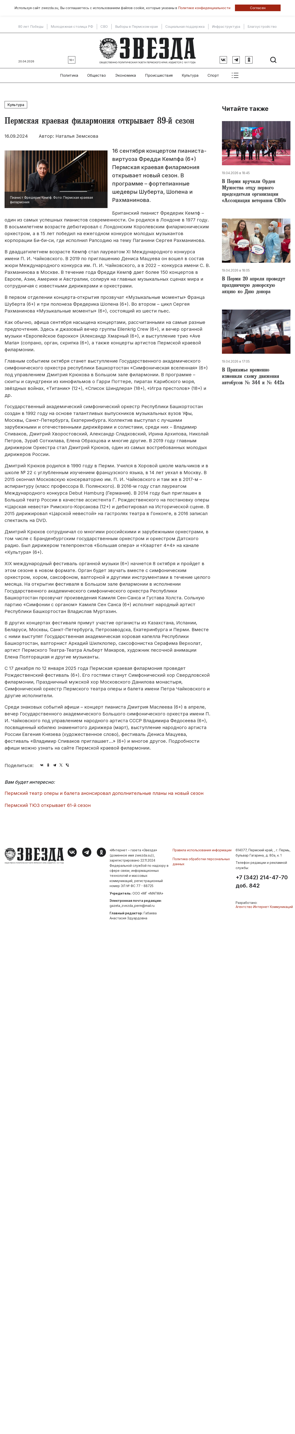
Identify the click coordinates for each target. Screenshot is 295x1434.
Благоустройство (262, 27)
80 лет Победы (30, 27)
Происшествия (159, 75)
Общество (96, 75)
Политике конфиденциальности (204, 8)
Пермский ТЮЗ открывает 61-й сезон (48, 805)
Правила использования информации (202, 850)
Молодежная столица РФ (72, 27)
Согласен (258, 8)
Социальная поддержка (185, 27)
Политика (69, 75)
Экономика (125, 75)
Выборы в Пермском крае (136, 27)
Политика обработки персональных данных (201, 861)
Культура (190, 75)
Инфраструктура (226, 27)
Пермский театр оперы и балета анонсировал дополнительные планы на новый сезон (104, 793)
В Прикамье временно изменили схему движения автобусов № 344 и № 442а (253, 376)
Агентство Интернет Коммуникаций (264, 907)
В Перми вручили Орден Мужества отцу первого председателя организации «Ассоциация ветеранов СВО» (254, 191)
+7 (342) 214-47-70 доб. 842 (262, 881)
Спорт (213, 75)
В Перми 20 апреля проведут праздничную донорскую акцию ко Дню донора (253, 285)
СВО (104, 27)
